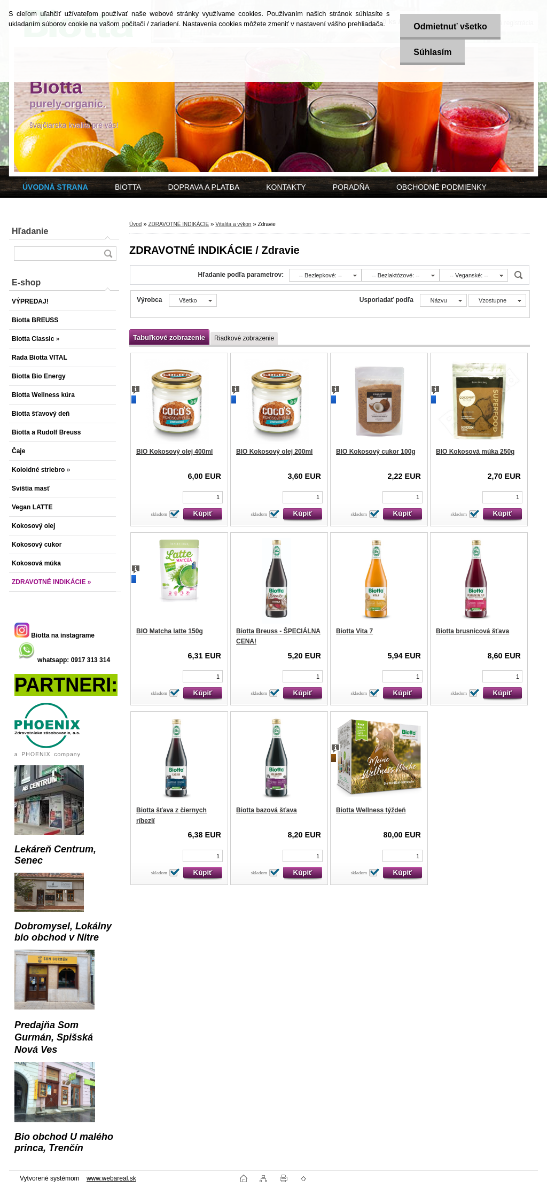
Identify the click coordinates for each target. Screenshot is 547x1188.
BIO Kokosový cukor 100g (376, 451)
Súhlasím (432, 52)
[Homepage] (55, 187)
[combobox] (325, 275)
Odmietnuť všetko (450, 26)
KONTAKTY (286, 187)
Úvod (135, 224)
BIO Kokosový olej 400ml (174, 451)
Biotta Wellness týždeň (370, 810)
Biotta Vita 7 (354, 631)
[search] (108, 253)
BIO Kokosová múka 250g (475, 451)
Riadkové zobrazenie (244, 338)
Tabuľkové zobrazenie (169, 337)
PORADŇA (351, 187)
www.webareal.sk (111, 1178)
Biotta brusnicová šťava (472, 631)
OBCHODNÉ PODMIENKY (441, 187)
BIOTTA (128, 187)
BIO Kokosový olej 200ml (274, 451)
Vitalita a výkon (233, 224)
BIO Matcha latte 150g (169, 631)
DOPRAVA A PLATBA (203, 187)
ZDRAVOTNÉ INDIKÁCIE (178, 224)
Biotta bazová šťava (266, 810)
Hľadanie (30, 231)
